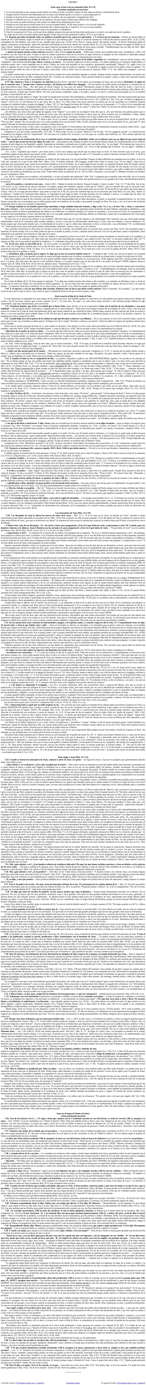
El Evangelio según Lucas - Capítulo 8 (131, 1383)
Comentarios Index (73, 1383)
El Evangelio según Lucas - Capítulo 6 (30, 1383)
